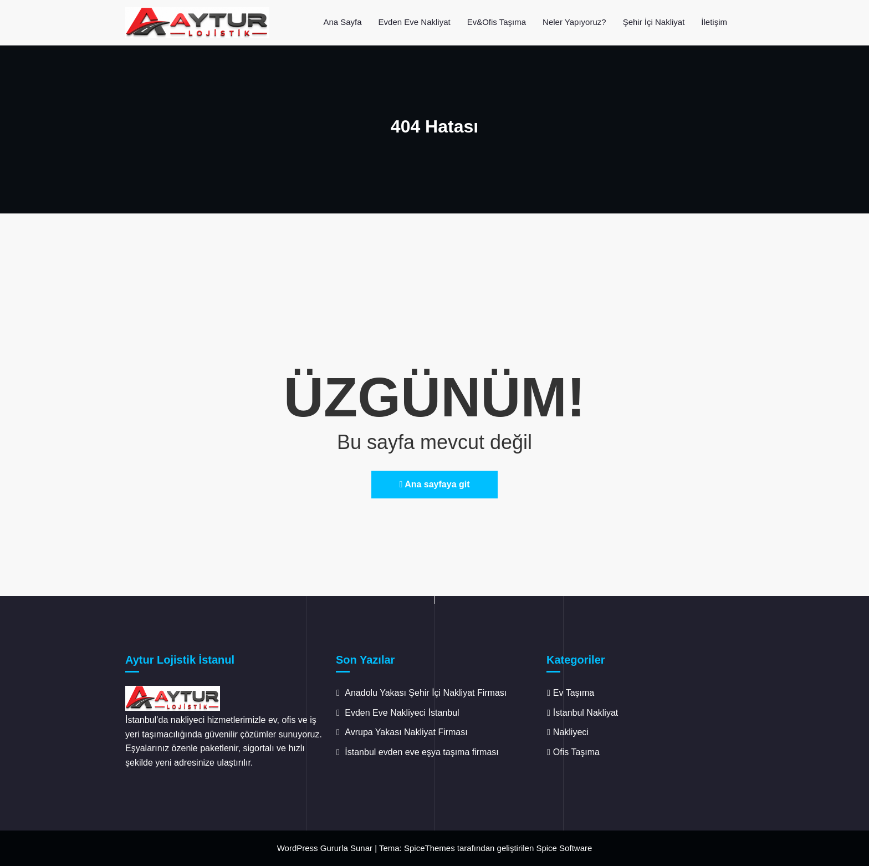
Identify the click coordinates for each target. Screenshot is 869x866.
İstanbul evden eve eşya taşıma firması (423, 752)
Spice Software (564, 848)
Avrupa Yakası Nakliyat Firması (406, 732)
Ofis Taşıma (576, 752)
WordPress (297, 848)
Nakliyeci (571, 732)
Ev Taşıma (573, 692)
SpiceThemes (429, 848)
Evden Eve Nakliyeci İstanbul (402, 712)
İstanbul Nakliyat (585, 712)
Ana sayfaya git (434, 484)
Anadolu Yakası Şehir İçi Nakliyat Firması (426, 692)
